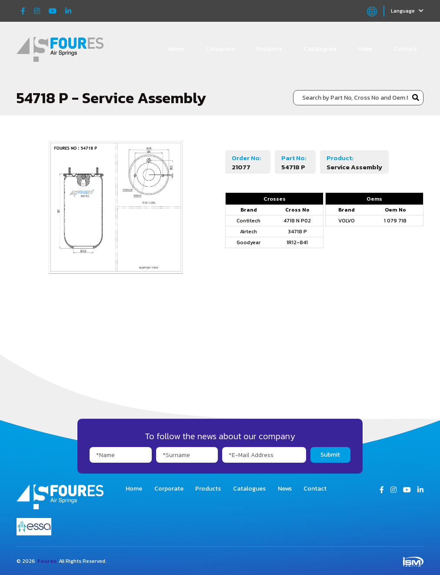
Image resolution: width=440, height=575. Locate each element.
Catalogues (320, 49)
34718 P (297, 231)
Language (407, 11)
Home (175, 49)
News (365, 49)
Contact (405, 49)
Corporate (220, 49)
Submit (330, 454)
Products (269, 49)
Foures (47, 561)
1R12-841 (297, 242)
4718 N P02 (297, 221)
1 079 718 (395, 221)
